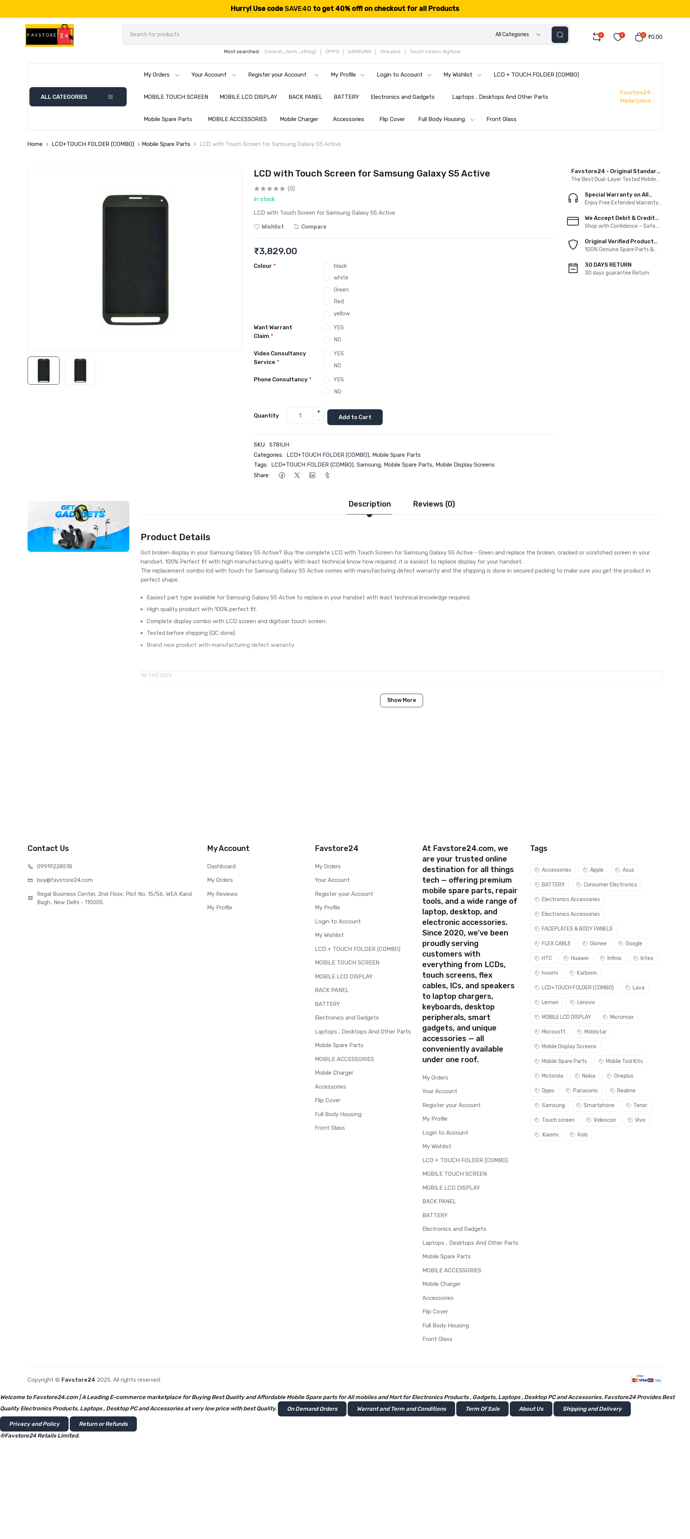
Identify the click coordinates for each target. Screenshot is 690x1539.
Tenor (636, 1107)
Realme (623, 1092)
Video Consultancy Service (280, 361)
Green (341, 293)
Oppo (544, 1092)
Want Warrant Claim (273, 335)
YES (339, 331)
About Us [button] (531, 1410)
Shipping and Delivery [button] (592, 1410)
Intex (643, 960)
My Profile (348, 78)
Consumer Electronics (606, 886)
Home (35, 147)
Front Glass (501, 123)
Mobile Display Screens (465, 466)
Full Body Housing (446, 123)
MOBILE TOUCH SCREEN (176, 100)
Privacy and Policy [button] (34, 1425)
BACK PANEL (305, 100)
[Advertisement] (345, 788)
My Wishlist (462, 78)
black (340, 269)
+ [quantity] (318, 414)
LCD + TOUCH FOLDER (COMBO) (536, 78)
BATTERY (346, 100)
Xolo (579, 1136)
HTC (543, 960)
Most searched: (258, 55)
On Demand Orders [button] (312, 1410)
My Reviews (222, 895)
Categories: (268, 456)
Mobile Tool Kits (620, 1063)
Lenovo (582, 1004)
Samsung (369, 466)
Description (369, 505)
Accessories (348, 123)
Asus (624, 871)
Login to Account (404, 78)
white (341, 281)
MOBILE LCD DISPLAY (248, 100)
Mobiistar (592, 1033)
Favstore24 (78, 1381)
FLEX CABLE (552, 945)
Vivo (636, 1121)
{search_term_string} (306, 55)
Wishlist (269, 230)
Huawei (576, 960)
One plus (406, 55)
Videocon (601, 1121)
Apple (593, 871)
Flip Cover (392, 123)
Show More (401, 702)
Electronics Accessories (567, 901)
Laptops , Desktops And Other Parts (500, 100)
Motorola (548, 1077)
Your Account (214, 78)
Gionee (594, 945)
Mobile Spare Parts (168, 123)
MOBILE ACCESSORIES (237, 123)
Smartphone (595, 1107)
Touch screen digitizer (451, 55)
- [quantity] (318, 422)
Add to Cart (359, 418)
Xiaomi (546, 1136)
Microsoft (550, 1033)
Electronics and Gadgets (403, 100)
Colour (265, 269)
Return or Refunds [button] (103, 1425)
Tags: (261, 466)
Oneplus (620, 1077)
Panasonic (582, 1092)
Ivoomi (546, 974)
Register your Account (283, 78)
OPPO (348, 55)
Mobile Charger (299, 123)
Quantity (266, 418)
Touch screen (554, 1121)
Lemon (546, 1004)
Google (630, 945)
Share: (262, 476)
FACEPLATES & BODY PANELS (573, 930)
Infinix (611, 960)
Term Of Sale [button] (482, 1410)
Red (339, 305)
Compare (310, 230)
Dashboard (221, 868)
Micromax (618, 1018)
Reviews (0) (434, 505)
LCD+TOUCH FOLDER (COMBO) (93, 147)
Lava (634, 989)
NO (337, 343)
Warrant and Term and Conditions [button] (401, 1410)
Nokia (585, 1077)
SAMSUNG (375, 55)
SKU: (260, 446)
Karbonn (583, 974)
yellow (342, 317)
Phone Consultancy (283, 383)
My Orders (162, 78)
